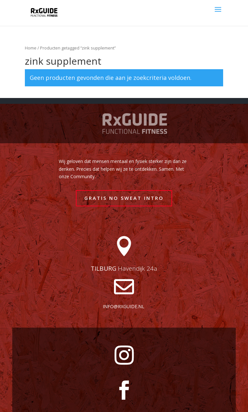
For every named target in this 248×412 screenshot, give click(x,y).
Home (30, 48)
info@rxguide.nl (123, 306)
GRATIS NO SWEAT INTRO (124, 198)
